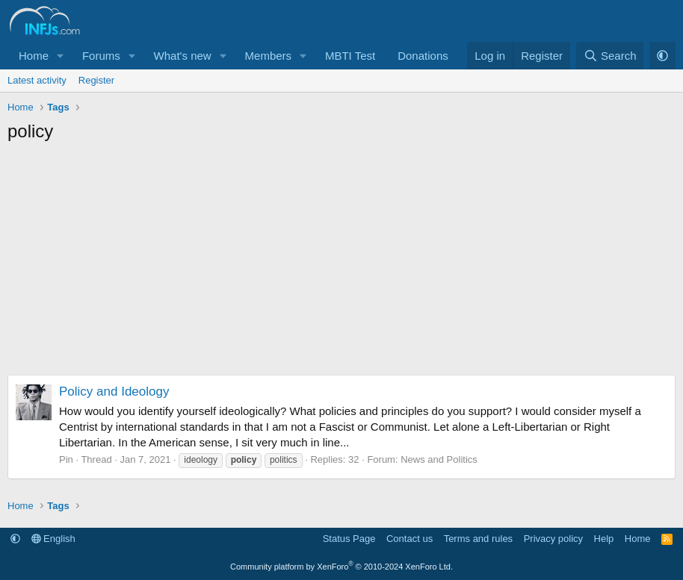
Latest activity (37, 80)
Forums (101, 55)
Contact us (409, 538)
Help (604, 538)
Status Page (349, 538)
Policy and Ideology (114, 391)
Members (268, 55)
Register (96, 80)
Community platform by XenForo (341, 566)
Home (34, 55)
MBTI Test (350, 55)
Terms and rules (478, 538)
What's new (182, 55)
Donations (423, 55)
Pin (66, 459)
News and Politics (439, 459)
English (53, 538)
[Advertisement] (341, 262)
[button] (60, 55)
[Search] (610, 55)
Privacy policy (553, 538)
